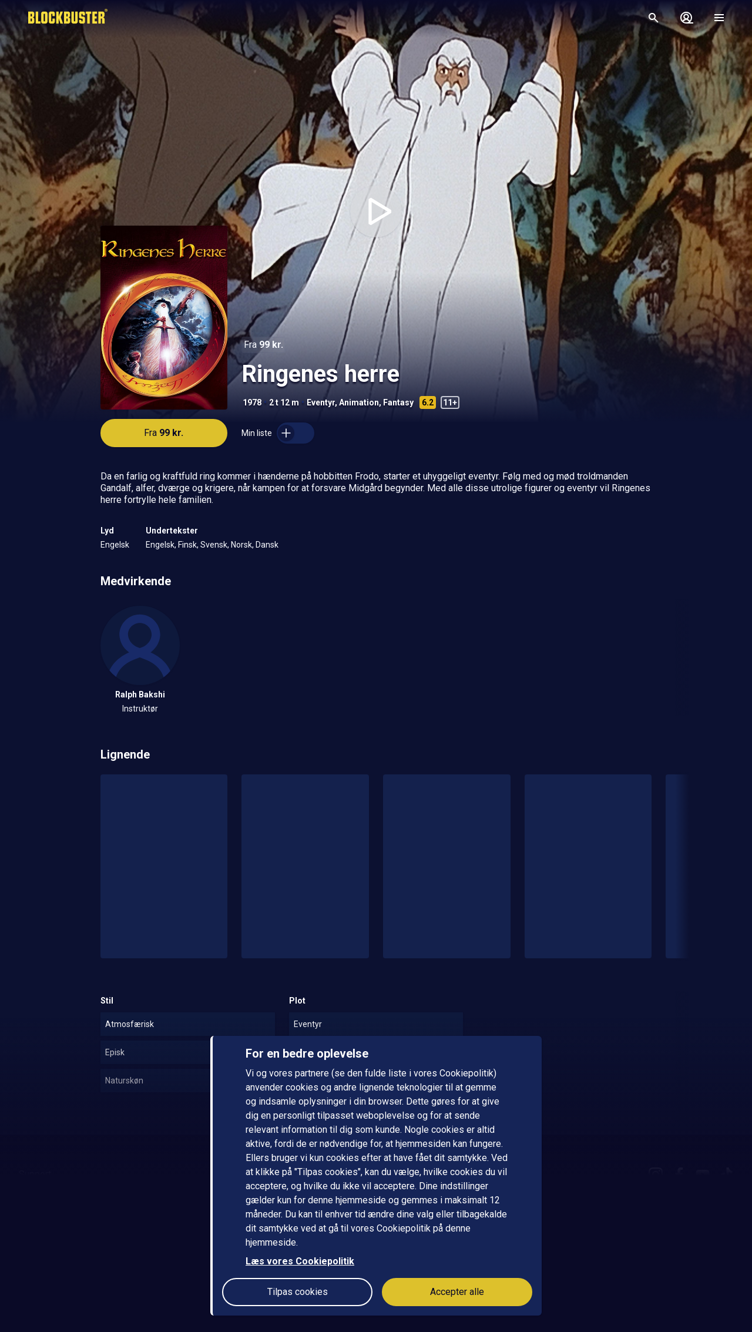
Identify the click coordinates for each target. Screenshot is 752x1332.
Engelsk (114, 544)
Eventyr (321, 402)
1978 (252, 402)
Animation (359, 402)
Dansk (267, 544)
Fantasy (398, 402)
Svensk (213, 544)
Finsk (187, 544)
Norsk (241, 544)
